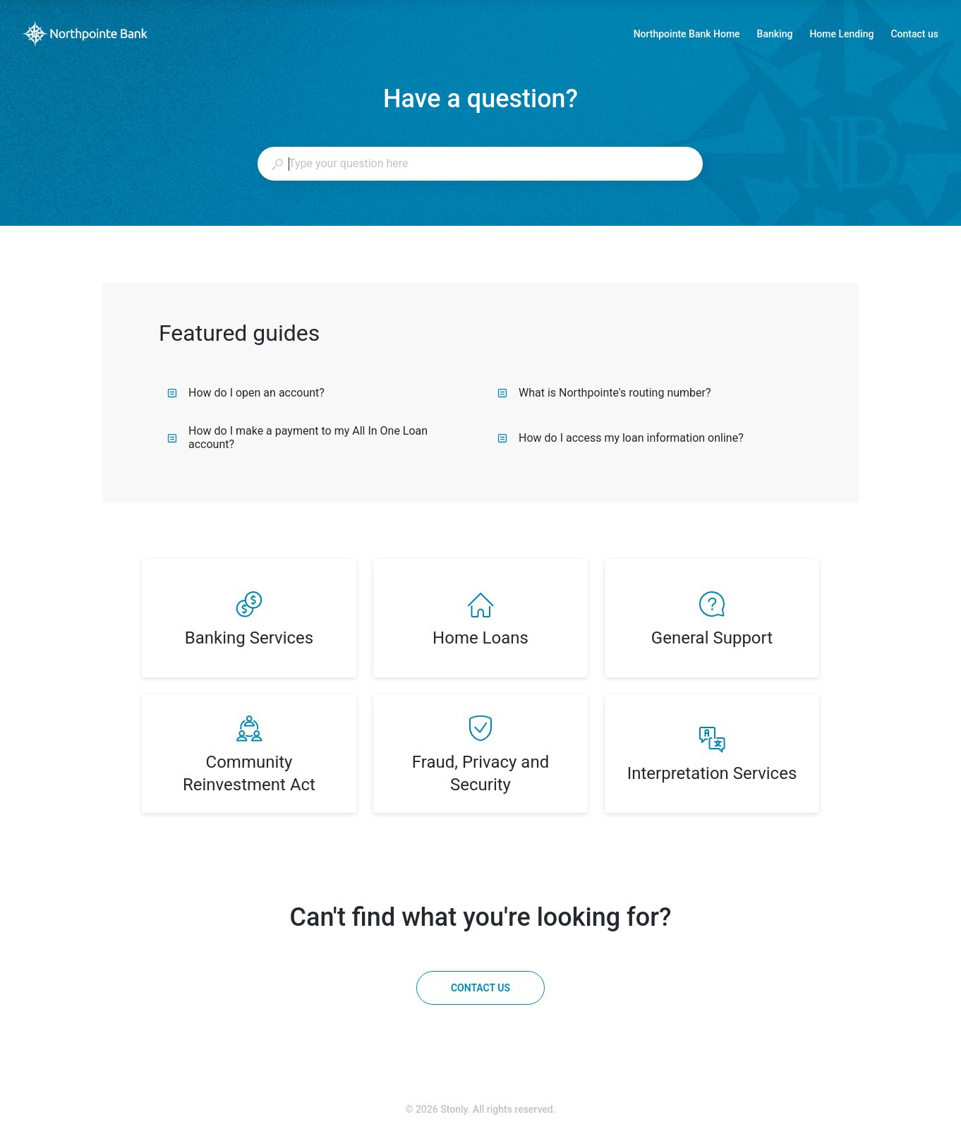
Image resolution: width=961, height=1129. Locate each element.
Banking (775, 35)
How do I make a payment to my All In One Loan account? (297, 437)
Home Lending (841, 35)
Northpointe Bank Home (687, 35)
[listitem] (249, 618)
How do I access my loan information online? (620, 438)
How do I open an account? (246, 392)
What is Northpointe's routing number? (604, 392)
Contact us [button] (914, 34)
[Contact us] (480, 988)
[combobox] (480, 164)
